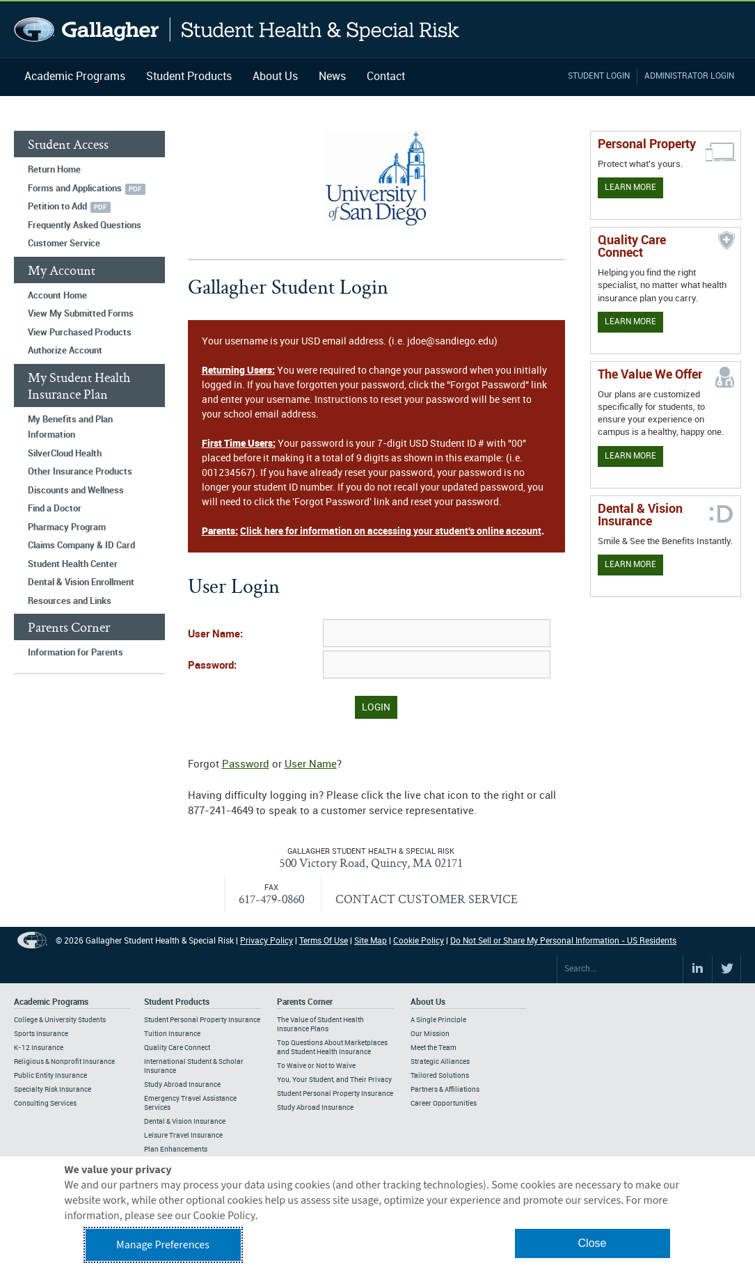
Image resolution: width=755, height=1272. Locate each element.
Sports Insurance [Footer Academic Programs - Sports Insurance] (41, 1034)
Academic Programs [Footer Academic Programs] (51, 1002)
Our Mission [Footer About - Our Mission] (430, 1034)
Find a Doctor (54, 509)
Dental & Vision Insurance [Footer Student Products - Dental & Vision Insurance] (184, 1121)
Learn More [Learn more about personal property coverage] (630, 187)
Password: (212, 665)
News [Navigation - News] (332, 77)
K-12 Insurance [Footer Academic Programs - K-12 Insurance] (38, 1047)
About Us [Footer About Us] (428, 1002)
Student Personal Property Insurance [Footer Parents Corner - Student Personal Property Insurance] (335, 1093)
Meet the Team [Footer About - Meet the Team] (433, 1047)
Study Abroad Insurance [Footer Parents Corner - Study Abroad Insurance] (315, 1107)
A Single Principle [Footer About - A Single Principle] (438, 1020)
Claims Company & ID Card (81, 545)
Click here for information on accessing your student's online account (390, 531)
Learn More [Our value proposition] (630, 456)
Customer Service (64, 243)
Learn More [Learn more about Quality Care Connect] (630, 321)
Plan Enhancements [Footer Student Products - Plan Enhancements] (175, 1149)
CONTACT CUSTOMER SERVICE (426, 899)
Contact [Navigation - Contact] (386, 77)
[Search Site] (620, 969)
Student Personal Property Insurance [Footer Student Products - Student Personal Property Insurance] (202, 1020)
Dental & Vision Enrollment (81, 582)
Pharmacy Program (67, 527)
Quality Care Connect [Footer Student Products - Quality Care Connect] (177, 1047)
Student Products (189, 77)
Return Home (54, 170)
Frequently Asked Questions (84, 225)
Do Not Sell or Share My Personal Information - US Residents (563, 941)
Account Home (57, 296)
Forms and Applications (75, 188)
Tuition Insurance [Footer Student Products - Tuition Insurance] (172, 1034)
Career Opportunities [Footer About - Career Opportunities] (444, 1103)
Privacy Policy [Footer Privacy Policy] (266, 941)
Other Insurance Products (80, 472)
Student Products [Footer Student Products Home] (176, 1002)
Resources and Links (69, 601)
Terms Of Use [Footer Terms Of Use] (323, 941)
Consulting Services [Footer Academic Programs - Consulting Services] (45, 1103)
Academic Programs (74, 77)
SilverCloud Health (65, 454)
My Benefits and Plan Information (70, 427)
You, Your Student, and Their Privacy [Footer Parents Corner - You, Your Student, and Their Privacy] (334, 1079)
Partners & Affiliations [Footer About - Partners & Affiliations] (445, 1089)
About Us (275, 77)
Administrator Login (689, 76)
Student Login (599, 76)
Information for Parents (75, 653)
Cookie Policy (418, 941)
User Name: (215, 634)
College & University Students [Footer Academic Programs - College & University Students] (60, 1020)
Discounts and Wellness (76, 490)
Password (245, 764)
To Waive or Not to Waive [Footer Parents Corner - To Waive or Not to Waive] (316, 1066)
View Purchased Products (80, 332)
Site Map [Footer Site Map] (370, 941)
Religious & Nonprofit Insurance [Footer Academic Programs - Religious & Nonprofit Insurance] (64, 1061)
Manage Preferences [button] (162, 1245)
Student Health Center (73, 564)
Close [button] (592, 1243)
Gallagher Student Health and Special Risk (237, 29)
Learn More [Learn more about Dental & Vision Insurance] (630, 564)
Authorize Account (65, 351)
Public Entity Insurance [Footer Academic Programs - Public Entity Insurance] (50, 1075)
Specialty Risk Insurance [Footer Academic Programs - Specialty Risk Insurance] (52, 1089)
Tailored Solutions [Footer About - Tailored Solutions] (440, 1075)
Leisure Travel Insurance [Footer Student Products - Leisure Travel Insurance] (183, 1135)
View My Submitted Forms (81, 314)
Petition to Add (57, 207)
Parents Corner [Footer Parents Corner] (305, 1002)
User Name (311, 764)
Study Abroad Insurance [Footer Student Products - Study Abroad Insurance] (182, 1084)
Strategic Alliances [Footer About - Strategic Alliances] (440, 1061)
